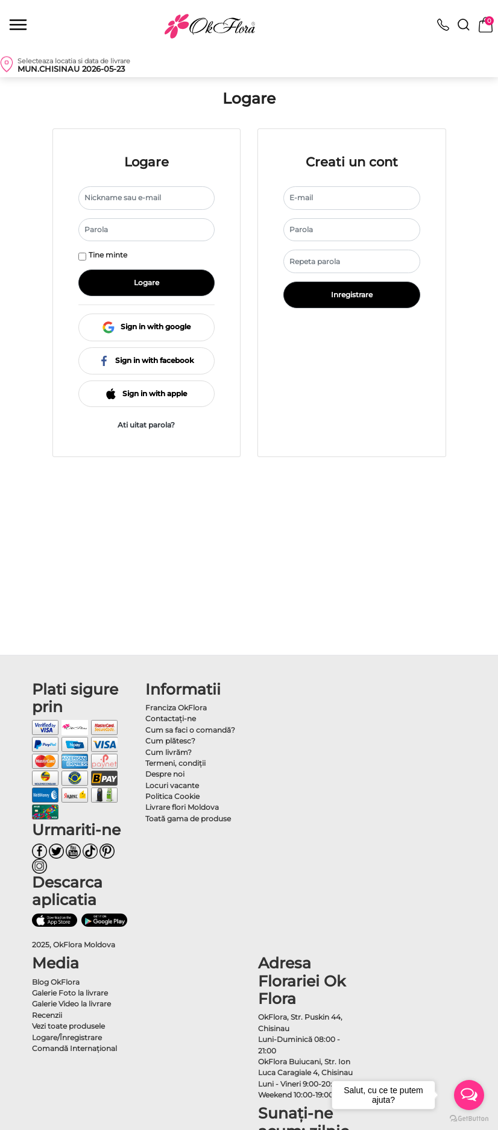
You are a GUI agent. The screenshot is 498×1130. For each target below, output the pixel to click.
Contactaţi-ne (170, 718)
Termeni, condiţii (175, 763)
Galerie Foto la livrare (70, 992)
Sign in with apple (146, 393)
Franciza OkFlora (176, 707)
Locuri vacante (172, 785)
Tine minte (108, 254)
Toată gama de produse (188, 818)
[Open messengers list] (469, 1095)
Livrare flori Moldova (182, 807)
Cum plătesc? (170, 740)
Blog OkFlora (56, 981)
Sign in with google (146, 326)
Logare (146, 282)
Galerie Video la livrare (71, 1003)
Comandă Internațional (74, 1048)
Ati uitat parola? (146, 424)
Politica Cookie (172, 796)
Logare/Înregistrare (67, 1037)
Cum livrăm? (168, 752)
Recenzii (47, 1015)
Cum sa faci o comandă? (190, 729)
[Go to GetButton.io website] (469, 1118)
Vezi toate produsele (68, 1026)
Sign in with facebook (146, 360)
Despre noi (164, 773)
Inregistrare (352, 294)
